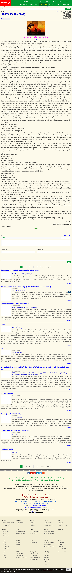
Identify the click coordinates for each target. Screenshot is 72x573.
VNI (69, 238)
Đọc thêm (69, 283)
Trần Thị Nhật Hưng (16, 453)
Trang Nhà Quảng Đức (28, 274)
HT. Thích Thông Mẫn (17, 373)
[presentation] (12, 257)
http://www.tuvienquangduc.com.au (34, 508)
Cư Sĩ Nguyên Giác (33, 307)
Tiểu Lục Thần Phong (17, 328)
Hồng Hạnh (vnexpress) (17, 274)
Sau (60, 11)
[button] (46, 1)
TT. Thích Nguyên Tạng (37, 373)
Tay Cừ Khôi (4, 348)
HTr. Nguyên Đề (66, 373)
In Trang (1, 235)
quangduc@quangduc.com (36, 512)
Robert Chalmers (16, 307)
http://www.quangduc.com (39, 505)
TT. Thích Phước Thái (17, 417)
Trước (56, 11)
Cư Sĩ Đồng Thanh (16, 397)
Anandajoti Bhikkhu (24, 307)
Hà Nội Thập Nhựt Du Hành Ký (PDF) (11, 414)
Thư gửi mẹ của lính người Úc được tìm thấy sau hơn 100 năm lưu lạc (19, 270)
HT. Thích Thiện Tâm (26, 373)
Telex (66, 238)
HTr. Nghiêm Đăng (23, 374)
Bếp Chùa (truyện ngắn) (7, 393)
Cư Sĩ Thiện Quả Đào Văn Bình (18, 290)
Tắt (62, 238)
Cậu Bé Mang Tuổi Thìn (7, 449)
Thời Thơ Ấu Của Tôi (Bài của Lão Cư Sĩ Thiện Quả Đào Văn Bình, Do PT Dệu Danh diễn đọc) (26, 287)
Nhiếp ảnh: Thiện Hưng (33, 374)
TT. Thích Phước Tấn (47, 373)
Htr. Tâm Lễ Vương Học (57, 373)
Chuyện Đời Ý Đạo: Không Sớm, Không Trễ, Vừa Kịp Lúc (16, 430)
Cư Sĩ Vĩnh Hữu (15, 434)
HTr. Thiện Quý (15, 374)
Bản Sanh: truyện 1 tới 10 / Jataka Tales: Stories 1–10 (15, 304)
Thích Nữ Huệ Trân (5, 19)
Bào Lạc (3, 324)
